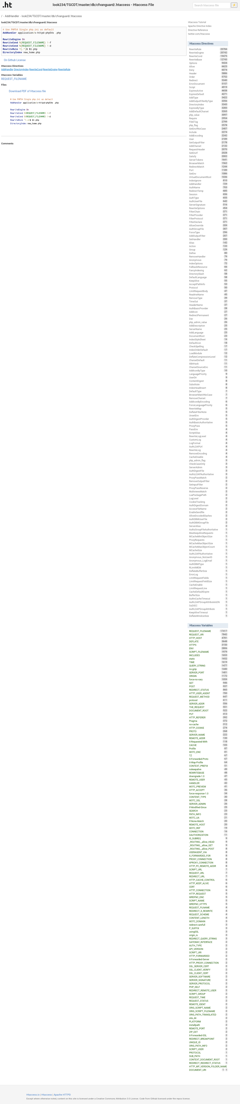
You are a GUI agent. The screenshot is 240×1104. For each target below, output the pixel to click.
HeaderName (208, 304)
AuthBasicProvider (208, 308)
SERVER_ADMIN (208, 803)
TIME (208, 662)
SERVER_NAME (208, 734)
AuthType (208, 197)
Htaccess (47, 1094)
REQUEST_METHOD (208, 696)
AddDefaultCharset (208, 111)
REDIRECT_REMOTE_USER (208, 990)
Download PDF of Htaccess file (27, 91)
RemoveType (208, 297)
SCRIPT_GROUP (208, 993)
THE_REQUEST (208, 707)
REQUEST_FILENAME (14, 78)
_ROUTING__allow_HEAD (208, 841)
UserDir (208, 377)
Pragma (208, 720)
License (21, 60)
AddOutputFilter (208, 235)
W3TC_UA (208, 817)
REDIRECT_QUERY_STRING (208, 938)
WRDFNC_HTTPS (208, 904)
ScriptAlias (208, 432)
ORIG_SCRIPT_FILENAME (208, 1011)
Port (208, 170)
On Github (10, 60)
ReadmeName (208, 294)
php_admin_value (208, 322)
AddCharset (208, 145)
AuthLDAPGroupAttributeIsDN (208, 602)
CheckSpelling (208, 346)
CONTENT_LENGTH (208, 917)
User (208, 139)
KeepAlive (208, 280)
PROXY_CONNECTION (208, 859)
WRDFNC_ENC (208, 897)
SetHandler (208, 239)
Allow (208, 66)
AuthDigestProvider (208, 418)
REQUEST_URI (208, 634)
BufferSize (208, 595)
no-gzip (208, 669)
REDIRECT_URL (208, 876)
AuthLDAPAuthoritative (208, 553)
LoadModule (208, 353)
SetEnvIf (208, 152)
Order (208, 76)
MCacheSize (208, 550)
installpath (208, 1024)
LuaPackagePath (208, 494)
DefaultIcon (208, 342)
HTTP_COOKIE (208, 727)
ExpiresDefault (208, 94)
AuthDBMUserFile (208, 519)
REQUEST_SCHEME (208, 914)
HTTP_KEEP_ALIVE (208, 883)
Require (208, 118)
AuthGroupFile (208, 228)
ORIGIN (208, 675)
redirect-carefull (208, 924)
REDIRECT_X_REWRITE (208, 910)
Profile (208, 748)
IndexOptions (208, 263)
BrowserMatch (208, 163)
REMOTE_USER (208, 779)
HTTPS (208, 644)
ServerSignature (208, 204)
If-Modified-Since (208, 807)
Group (208, 249)
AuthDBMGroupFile (208, 522)
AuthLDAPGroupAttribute (208, 608)
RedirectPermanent (208, 315)
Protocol (208, 287)
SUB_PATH (208, 1056)
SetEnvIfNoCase (208, 128)
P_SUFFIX (208, 928)
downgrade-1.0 (208, 776)
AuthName (208, 187)
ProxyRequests (208, 539)
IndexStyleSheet (208, 339)
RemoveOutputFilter (208, 481)
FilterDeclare (208, 221)
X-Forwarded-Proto (208, 758)
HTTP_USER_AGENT (208, 693)
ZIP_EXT (208, 1031)
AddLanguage (208, 332)
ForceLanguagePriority (208, 405)
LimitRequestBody (208, 291)
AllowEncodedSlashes (208, 515)
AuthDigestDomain (208, 505)
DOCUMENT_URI (207, 1069)
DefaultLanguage (208, 277)
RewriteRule (64, 69)
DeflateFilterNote (208, 411)
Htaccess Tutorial (197, 22)
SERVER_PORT (208, 672)
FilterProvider (208, 215)
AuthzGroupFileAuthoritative (208, 529)
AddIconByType (208, 370)
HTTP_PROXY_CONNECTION (208, 962)
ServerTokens (208, 159)
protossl (208, 700)
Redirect (208, 80)
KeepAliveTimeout (208, 612)
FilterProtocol (208, 218)
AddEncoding (208, 135)
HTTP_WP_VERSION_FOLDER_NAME (208, 1066)
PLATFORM (208, 1021)
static (208, 658)
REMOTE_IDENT (208, 1004)
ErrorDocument (208, 83)
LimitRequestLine (208, 588)
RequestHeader (208, 149)
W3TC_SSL (208, 800)
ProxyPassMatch (208, 477)
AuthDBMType (208, 564)
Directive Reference (198, 30)
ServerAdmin (208, 467)
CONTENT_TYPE (208, 796)
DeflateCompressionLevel (208, 356)
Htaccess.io (33, 1094)
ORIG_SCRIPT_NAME (208, 1007)
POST (208, 686)
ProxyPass (208, 425)
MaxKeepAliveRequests (208, 532)
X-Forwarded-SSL (208, 1035)
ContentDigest (208, 380)
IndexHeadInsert (208, 387)
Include (208, 132)
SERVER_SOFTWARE (208, 976)
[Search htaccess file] (211, 5)
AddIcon (208, 311)
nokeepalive (208, 769)
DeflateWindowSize (208, 615)
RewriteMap (208, 408)
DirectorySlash (208, 273)
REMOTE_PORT (208, 1028)
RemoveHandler (208, 256)
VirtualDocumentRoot (208, 177)
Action (208, 246)
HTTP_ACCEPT (208, 789)
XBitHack (208, 363)
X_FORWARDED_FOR (208, 855)
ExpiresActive (208, 90)
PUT (208, 713)
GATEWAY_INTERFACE (208, 942)
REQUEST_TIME (208, 997)
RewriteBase (208, 59)
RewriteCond (35, 69)
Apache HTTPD (62, 1094)
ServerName (208, 329)
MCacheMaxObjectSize (208, 543)
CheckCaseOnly (208, 463)
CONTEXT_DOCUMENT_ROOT (208, 1059)
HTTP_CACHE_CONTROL (208, 879)
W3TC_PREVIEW (208, 786)
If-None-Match (208, 821)
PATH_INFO (208, 814)
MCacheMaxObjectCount (208, 546)
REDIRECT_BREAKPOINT (208, 1038)
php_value (208, 114)
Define (208, 253)
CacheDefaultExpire (208, 591)
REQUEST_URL (208, 872)
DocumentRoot (208, 335)
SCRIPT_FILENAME (208, 651)
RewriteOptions (208, 208)
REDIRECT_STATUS (208, 689)
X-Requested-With (208, 741)
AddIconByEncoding (208, 401)
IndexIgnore (208, 180)
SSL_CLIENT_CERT (208, 973)
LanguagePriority (208, 373)
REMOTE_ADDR (208, 738)
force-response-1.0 (208, 793)
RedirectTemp (208, 190)
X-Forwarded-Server (208, 959)
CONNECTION (208, 831)
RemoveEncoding (208, 453)
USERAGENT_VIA (208, 852)
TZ (208, 755)
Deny (208, 69)
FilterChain (208, 211)
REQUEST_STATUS (208, 1000)
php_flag (208, 125)
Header (208, 73)
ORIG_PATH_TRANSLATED (208, 1014)
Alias (208, 242)
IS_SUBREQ (208, 838)
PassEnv (208, 429)
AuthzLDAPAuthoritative (208, 474)
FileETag (208, 121)
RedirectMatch (208, 166)
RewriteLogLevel (208, 436)
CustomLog (208, 439)
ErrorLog (208, 574)
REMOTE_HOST (208, 824)
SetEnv (208, 173)
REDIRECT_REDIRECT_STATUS (208, 1062)
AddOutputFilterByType (208, 101)
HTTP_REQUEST (208, 893)
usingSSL (208, 931)
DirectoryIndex (21, 69)
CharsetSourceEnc (208, 367)
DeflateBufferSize (208, 570)
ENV (208, 648)
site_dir (208, 1018)
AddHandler (12, 16)
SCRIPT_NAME (208, 900)
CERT (208, 886)
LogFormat (208, 443)
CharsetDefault (208, 360)
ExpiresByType (208, 107)
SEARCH (208, 810)
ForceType (208, 232)
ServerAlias (208, 526)
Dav (208, 318)
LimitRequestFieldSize (208, 581)
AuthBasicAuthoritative (208, 422)
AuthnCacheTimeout (208, 598)
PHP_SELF (208, 986)
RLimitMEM (208, 567)
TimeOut (208, 301)
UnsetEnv (208, 415)
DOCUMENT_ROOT (208, 710)
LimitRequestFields (208, 577)
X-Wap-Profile (208, 762)
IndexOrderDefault (208, 349)
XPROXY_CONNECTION (208, 862)
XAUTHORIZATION (208, 834)
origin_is (208, 935)
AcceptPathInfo (208, 284)
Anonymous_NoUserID (208, 557)
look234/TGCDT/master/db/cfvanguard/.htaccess (52, 16)
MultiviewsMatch (208, 491)
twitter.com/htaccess (199, 34)
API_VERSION (208, 948)
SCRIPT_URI (208, 952)
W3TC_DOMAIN (208, 921)
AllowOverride (208, 225)
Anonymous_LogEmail (208, 560)
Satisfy (208, 156)
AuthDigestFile (208, 470)
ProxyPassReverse (208, 488)
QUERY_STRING (208, 665)
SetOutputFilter (208, 142)
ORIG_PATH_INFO (208, 1045)
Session (208, 194)
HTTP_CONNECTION (208, 890)
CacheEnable (208, 584)
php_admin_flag (208, 460)
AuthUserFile (208, 201)
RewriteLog (208, 450)
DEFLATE (208, 641)
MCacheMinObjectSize (208, 536)
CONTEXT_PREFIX (208, 765)
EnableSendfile (208, 512)
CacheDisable (208, 456)
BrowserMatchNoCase (208, 394)
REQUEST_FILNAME (208, 907)
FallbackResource (208, 266)
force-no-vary (208, 679)
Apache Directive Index (200, 26)
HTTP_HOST (208, 637)
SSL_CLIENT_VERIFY (208, 969)
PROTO (208, 731)
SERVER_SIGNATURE (208, 980)
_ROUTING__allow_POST (208, 848)
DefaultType (208, 391)
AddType (208, 97)
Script (208, 87)
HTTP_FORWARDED (208, 955)
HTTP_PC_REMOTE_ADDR (208, 865)
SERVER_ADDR (208, 703)
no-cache (208, 724)
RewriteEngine (50, 69)
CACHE (208, 745)
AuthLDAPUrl (208, 446)
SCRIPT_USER (208, 1049)
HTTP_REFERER (208, 717)
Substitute (208, 384)
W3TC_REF (208, 827)
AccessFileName (208, 508)
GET (208, 682)
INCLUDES (208, 655)
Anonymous (208, 259)
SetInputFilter (208, 484)
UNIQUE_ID (208, 1042)
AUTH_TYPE (208, 945)
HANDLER (208, 783)
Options (208, 63)
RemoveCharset (208, 398)
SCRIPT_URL (208, 869)
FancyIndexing (208, 270)
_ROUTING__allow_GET (208, 845)
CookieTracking (208, 501)
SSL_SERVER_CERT (208, 966)
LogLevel (208, 498)
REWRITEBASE (208, 772)
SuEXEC (208, 605)
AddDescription (208, 325)
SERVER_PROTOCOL (208, 983)
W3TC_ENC (208, 751)
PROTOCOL (208, 1052)
